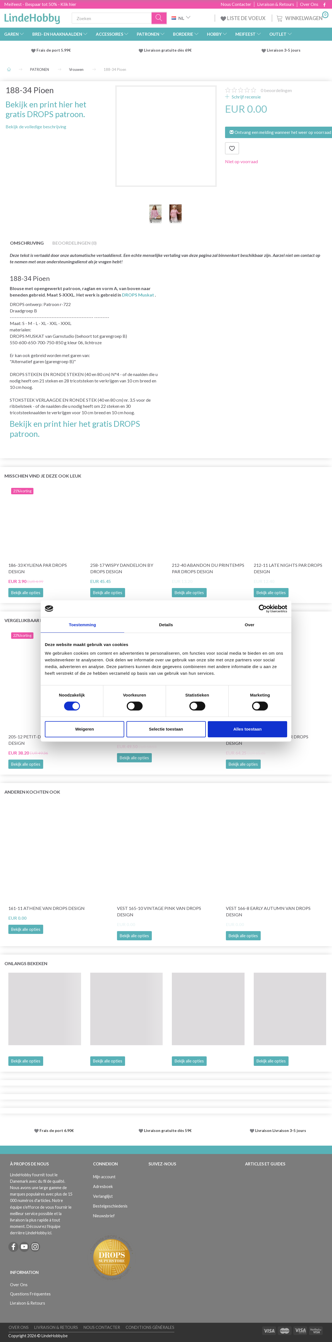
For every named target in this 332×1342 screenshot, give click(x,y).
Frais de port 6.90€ (57, 1130)
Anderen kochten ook (32, 791)
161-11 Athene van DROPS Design (46, 908)
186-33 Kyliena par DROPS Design (37, 568)
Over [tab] (250, 624)
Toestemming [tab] (82, 624)
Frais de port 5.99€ (53, 50)
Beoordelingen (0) (74, 242)
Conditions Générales (150, 1327)
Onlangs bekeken (25, 963)
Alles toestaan (247, 729)
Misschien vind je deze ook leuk (42, 475)
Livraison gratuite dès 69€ (168, 50)
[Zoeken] (159, 18)
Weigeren (84, 729)
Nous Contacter (236, 4)
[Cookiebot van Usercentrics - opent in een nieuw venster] (262, 608)
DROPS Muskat (138, 294)
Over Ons (309, 4)
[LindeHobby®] (32, 17)
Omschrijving (27, 242)
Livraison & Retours (275, 4)
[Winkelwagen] (302, 17)
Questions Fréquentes (30, 1294)
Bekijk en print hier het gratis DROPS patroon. (46, 109)
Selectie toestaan (166, 729)
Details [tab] (166, 624)
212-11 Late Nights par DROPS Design (288, 568)
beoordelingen (276, 90)
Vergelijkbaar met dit (31, 620)
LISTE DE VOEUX (243, 18)
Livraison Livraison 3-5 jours (280, 1130)
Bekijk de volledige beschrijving (36, 126)
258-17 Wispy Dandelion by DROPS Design (121, 568)
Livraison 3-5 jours (284, 50)
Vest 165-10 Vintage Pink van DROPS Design (159, 911)
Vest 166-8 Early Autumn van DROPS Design (268, 911)
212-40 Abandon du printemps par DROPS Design (208, 568)
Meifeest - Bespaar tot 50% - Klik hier (40, 4)
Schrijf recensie (246, 96)
